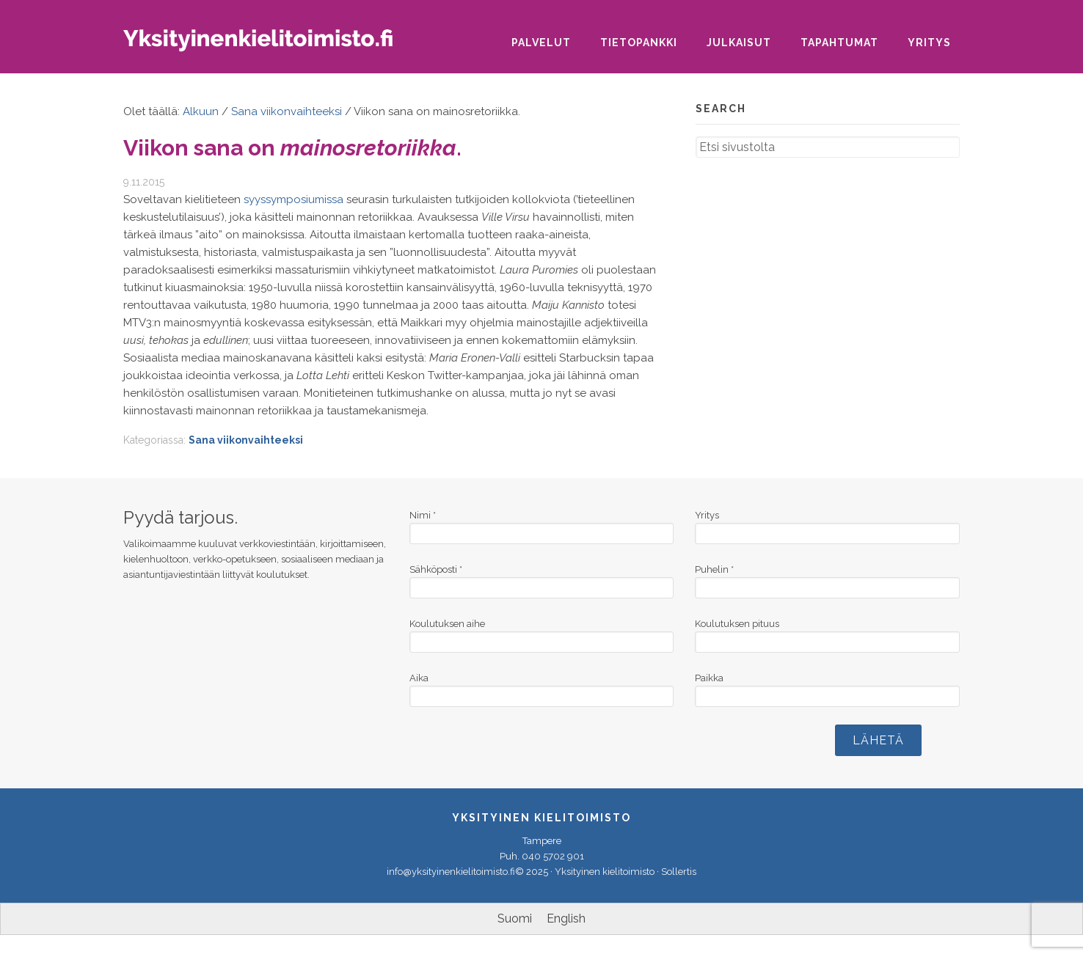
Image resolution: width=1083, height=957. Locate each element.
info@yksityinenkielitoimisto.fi (451, 871)
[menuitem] (514, 919)
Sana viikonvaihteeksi (246, 440)
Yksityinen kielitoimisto (270, 45)
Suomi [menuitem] (514, 918)
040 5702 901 (553, 856)
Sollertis (678, 871)
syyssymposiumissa (293, 199)
